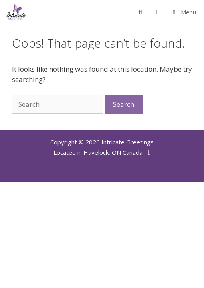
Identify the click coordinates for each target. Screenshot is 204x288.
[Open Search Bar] (140, 12)
